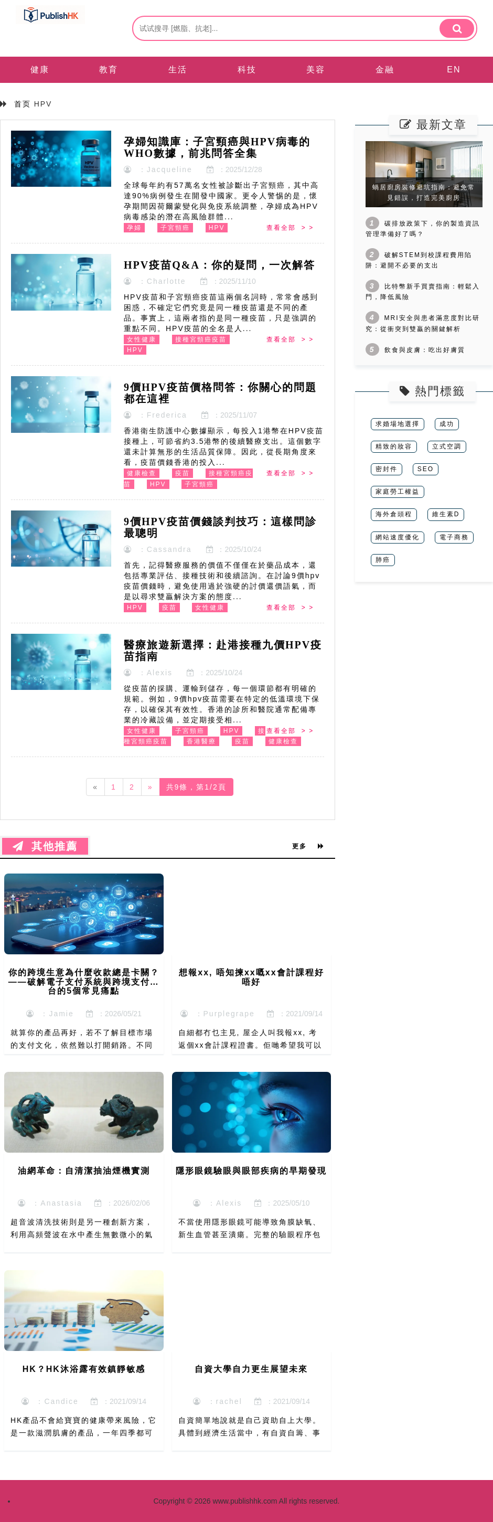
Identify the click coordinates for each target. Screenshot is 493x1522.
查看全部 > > (290, 227)
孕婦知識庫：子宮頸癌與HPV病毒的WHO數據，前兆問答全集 (217, 147)
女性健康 (141, 339)
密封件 (387, 469)
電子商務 (454, 537)
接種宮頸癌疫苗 (201, 339)
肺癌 (383, 559)
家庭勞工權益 (398, 491)
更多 (308, 846)
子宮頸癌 (175, 227)
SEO (425, 469)
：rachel (217, 1401)
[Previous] (95, 787)
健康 (39, 69)
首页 (22, 104)
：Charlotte (155, 281)
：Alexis (148, 672)
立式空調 (447, 446)
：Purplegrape (217, 1013)
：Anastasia (50, 1203)
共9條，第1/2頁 (196, 787)
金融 (385, 69)
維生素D (446, 514)
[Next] (150, 787)
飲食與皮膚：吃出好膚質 (424, 350)
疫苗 (182, 473)
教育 (108, 69)
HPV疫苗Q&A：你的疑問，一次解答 (219, 265)
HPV (217, 227)
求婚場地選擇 (398, 424)
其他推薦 (45, 846)
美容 (315, 69)
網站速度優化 (398, 537)
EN (453, 69)
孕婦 (134, 227)
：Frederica (155, 415)
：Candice (50, 1401)
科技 (247, 69)
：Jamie (50, 1013)
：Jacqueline (158, 169)
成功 (447, 424)
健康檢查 (141, 473)
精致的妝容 (394, 446)
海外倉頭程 (394, 514)
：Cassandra (157, 549)
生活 (177, 69)
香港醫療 (201, 741)
